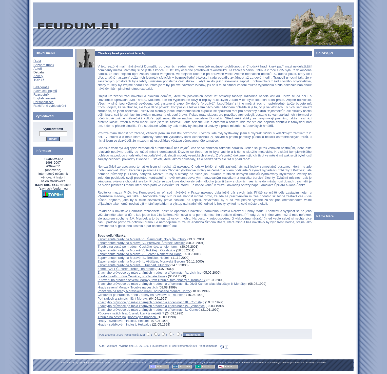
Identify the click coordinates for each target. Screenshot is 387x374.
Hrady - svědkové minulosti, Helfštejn (123, 321)
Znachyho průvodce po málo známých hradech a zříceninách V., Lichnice (149, 272)
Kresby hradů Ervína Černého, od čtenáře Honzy (132, 276)
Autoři (37, 68)
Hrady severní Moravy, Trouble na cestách (127, 287)
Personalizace (43, 102)
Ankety (38, 76)
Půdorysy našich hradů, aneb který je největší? (130, 313)
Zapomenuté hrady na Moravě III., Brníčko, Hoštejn (133, 258)
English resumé (44, 98)
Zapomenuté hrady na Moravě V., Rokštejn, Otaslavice (136, 250)
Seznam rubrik (43, 65)
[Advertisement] (329, 133)
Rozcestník (41, 94)
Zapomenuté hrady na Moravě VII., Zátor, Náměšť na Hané (139, 254)
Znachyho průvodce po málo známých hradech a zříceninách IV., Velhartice (151, 306)
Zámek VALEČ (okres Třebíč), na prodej (126, 269)
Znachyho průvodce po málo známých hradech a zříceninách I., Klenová (148, 309)
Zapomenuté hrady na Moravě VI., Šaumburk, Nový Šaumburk (141, 239)
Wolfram (112, 345)
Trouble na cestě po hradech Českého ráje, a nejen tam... (138, 246)
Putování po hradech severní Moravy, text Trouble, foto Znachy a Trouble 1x (151, 280)
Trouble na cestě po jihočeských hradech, (127, 317)
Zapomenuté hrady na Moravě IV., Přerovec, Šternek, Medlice (141, 243)
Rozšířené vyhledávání (49, 106)
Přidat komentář (207, 345)
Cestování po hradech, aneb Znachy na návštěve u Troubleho (141, 295)
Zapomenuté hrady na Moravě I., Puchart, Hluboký (133, 265)
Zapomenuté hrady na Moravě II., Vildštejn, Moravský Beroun (141, 261)
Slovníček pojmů (45, 91)
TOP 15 (38, 80)
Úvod (37, 61)
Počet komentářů (181, 345)
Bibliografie (41, 87)
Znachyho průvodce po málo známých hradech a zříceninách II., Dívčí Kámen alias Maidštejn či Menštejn (172, 284)
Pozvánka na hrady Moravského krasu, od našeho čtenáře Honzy (144, 291)
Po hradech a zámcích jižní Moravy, (123, 298)
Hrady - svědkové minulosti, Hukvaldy (124, 324)
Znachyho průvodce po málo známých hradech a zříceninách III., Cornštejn (150, 302)
